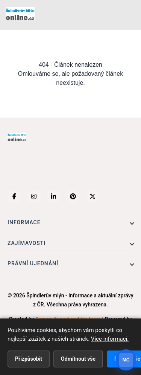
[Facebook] (14, 196)
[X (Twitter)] (92, 196)
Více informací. (110, 338)
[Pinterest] (73, 196)
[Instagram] (34, 196)
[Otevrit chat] (125, 359)
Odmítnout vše (78, 359)
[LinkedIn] (53, 196)
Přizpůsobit (28, 359)
